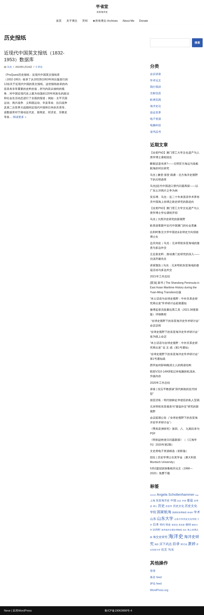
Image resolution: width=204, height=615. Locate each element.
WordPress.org (159, 590)
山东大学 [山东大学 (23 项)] (165, 518)
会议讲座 (155, 74)
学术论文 (155, 80)
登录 (152, 570)
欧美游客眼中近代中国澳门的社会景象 (173, 225)
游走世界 (155, 112)
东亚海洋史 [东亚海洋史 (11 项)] (163, 500)
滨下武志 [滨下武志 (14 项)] (165, 544)
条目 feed (156, 577)
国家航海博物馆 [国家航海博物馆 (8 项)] (179, 512)
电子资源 (155, 118)
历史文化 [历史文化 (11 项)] (178, 506)
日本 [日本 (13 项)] (156, 524)
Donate (143, 20)
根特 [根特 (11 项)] (188, 524)
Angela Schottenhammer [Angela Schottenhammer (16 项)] (175, 494)
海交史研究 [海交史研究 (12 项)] (160, 536)
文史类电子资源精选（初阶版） (169, 451)
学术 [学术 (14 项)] (197, 512)
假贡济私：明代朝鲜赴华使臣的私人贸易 (175, 400)
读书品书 (155, 131)
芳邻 (85, 20)
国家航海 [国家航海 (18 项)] (164, 512)
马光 (9, 66)
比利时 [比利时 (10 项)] (156, 529)
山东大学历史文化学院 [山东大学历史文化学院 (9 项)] (185, 519)
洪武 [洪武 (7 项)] (184, 530)
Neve (7, 610)
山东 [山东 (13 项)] (153, 519)
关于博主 (71, 20)
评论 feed (156, 583)
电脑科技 (155, 125)
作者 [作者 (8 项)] (184, 501)
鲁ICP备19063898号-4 (118, 610)
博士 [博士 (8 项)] (155, 506)
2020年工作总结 (160, 382)
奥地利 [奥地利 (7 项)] (190, 512)
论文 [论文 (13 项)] (164, 549)
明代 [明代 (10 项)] (162, 524)
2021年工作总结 (160, 276)
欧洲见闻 (155, 99)
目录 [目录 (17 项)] (176, 544)
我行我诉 (155, 86)
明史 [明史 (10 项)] (168, 524)
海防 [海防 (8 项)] (156, 544)
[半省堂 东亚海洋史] (102, 8)
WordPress (25, 610)
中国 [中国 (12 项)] (173, 500)
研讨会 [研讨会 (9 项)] (184, 544)
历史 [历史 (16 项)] (161, 506)
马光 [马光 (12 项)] (171, 549)
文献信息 (155, 93)
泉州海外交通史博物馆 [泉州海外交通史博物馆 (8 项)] (171, 530)
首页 (59, 20)
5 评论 (39, 66)
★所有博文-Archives (105, 20)
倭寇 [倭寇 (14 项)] (190, 500)
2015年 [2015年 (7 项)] (153, 495)
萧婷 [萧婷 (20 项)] (192, 544)
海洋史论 (155, 106)
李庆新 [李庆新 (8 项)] (182, 525)
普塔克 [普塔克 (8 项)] (175, 525)
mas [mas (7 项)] (196, 495)
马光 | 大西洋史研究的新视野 (167, 219)
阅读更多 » (19, 116)
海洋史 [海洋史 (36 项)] (175, 536)
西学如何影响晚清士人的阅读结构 (170, 365)
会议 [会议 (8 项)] (179, 501)
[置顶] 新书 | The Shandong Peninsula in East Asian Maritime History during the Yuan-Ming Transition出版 (174, 287)
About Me (128, 20)
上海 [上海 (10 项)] (152, 500)
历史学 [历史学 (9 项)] (168, 506)
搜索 (197, 42)
